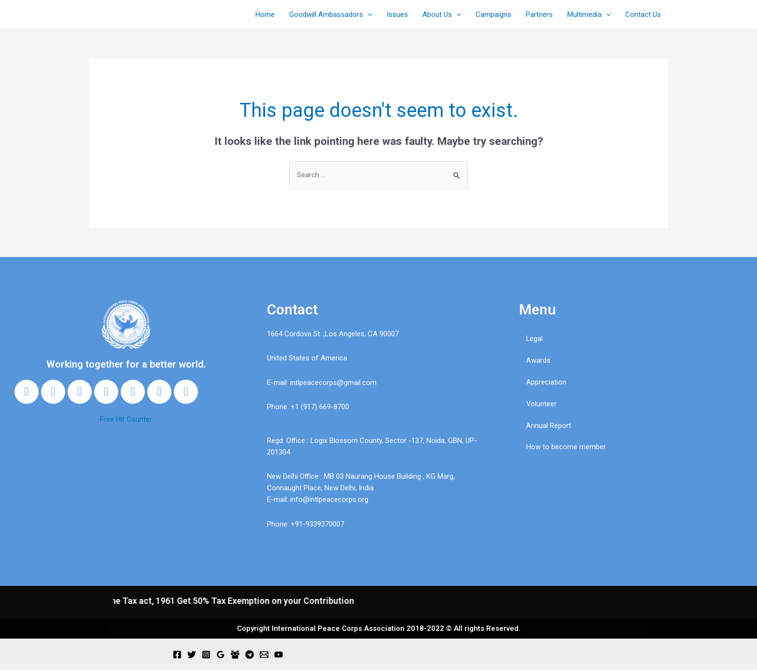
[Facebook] (177, 655)
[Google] (220, 655)
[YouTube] (278, 655)
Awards (538, 360)
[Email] (264, 655)
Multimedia (589, 14)
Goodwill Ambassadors (330, 14)
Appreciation (546, 382)
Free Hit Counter (126, 419)
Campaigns (493, 14)
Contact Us (643, 14)
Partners (539, 14)
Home (265, 14)
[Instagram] (206, 655)
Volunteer (541, 403)
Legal (534, 338)
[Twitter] (191, 655)
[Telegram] (249, 655)
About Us (441, 14)
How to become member (566, 447)
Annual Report (548, 425)
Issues (397, 14)
